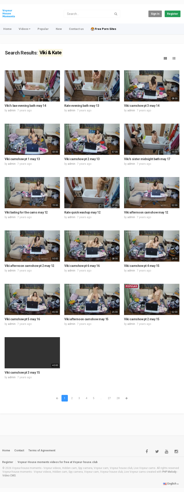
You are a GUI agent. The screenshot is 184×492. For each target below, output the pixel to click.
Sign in (155, 13)
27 (109, 398)
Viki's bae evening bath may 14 (25, 105)
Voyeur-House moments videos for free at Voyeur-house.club (57, 462)
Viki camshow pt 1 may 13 (22, 159)
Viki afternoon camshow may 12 (146, 212)
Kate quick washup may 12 (82, 212)
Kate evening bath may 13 (81, 105)
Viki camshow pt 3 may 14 (141, 105)
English (171, 483)
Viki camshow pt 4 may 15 (141, 266)
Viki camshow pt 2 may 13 (82, 159)
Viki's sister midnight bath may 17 (147, 159)
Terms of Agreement (41, 450)
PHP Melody (169, 471)
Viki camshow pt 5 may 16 (22, 319)
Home (7, 29)
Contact (19, 450)
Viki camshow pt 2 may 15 (141, 319)
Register (172, 13)
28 (118, 398)
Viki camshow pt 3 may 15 (22, 372)
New (59, 29)
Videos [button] (25, 29)
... (101, 398)
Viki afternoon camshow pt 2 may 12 (29, 266)
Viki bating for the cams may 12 (26, 212)
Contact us (76, 29)
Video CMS (9, 475)
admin (12, 110)
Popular (43, 29)
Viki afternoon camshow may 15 (86, 319)
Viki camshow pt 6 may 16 (82, 266)
